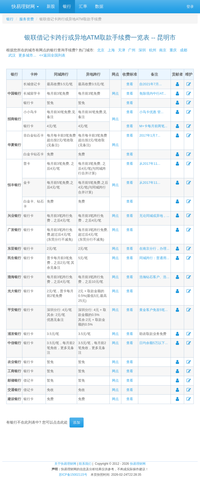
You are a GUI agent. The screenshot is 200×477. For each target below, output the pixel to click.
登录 (190, 6)
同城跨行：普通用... (154, 258)
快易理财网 (24, 6)
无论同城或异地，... (154, 216)
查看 (129, 84)
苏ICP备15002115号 (73, 474)
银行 (67, 6)
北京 (100, 50)
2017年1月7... (149, 135)
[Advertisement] (100, 444)
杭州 (152, 50)
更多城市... (26, 55)
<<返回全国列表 (52, 55)
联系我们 (85, 464)
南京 (162, 50)
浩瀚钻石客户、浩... (154, 277)
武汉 (12, 55)
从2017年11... (149, 164)
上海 (111, 50)
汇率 (83, 6)
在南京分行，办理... (154, 248)
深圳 (142, 50)
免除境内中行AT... (152, 93)
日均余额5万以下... (153, 343)
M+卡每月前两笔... (153, 126)
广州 (131, 50)
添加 (76, 422)
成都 (183, 50)
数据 (99, 6)
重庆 (173, 50)
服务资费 (26, 19)
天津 (121, 50)
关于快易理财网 (65, 464)
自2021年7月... (150, 84)
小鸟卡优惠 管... (151, 112)
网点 (115, 93)
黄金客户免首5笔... (153, 310)
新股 (51, 6)
